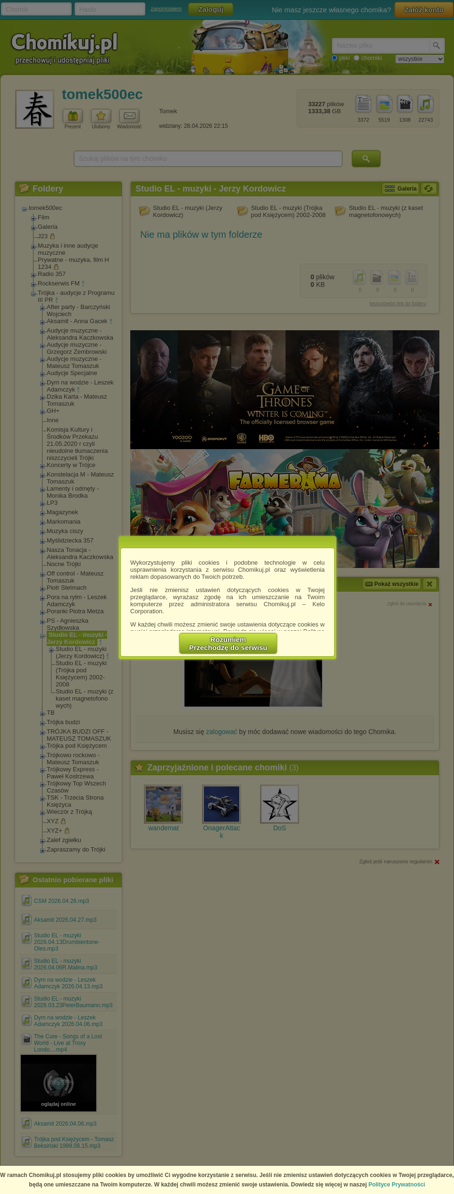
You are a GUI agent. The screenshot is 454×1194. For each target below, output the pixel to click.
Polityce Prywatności (397, 1184)
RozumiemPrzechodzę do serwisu (228, 643)
